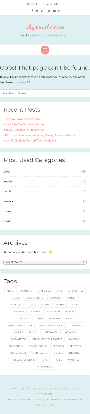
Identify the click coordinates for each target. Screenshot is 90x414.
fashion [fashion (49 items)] (19, 311)
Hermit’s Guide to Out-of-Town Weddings (29, 140)
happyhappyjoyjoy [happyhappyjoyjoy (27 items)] (20, 325)
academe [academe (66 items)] (26, 290)
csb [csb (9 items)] (31, 304)
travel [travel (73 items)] (57, 359)
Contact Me (50, 4)
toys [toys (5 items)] (44, 359)
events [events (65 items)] (60, 304)
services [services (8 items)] (75, 346)
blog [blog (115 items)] (17, 297)
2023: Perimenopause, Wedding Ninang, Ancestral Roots (39, 135)
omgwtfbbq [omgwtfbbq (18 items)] (18, 339)
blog (6, 171)
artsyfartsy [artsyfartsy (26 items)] (75, 290)
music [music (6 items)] (33, 332)
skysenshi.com (45, 26)
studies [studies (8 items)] (58, 353)
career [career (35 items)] (71, 297)
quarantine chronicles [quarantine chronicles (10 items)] (47, 339)
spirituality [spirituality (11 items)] (40, 353)
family (7, 191)
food (6, 221)
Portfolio (33, 4)
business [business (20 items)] (55, 297)
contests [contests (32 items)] (17, 304)
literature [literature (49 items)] (75, 325)
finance (8, 201)
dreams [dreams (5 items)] (44, 304)
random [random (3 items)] (74, 339)
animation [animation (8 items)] (44, 290)
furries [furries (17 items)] (71, 311)
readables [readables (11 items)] (16, 346)
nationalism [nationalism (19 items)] (50, 332)
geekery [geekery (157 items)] (54, 318)
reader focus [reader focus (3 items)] (38, 346)
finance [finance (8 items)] (35, 311)
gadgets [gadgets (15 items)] (23, 318)
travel (7, 211)
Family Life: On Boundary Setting (23, 124)
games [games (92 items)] (39, 318)
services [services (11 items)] (58, 346)
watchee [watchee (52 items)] (73, 359)
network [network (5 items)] (70, 332)
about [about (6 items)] (10, 290)
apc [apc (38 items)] (59, 290)
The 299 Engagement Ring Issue (23, 129)
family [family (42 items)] (75, 304)
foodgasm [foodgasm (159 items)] (53, 311)
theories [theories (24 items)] (74, 353)
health (7, 181)
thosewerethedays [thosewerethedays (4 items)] (23, 359)
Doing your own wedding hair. (22, 119)
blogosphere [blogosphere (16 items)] (34, 297)
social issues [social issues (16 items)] (18, 353)
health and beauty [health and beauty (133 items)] (50, 325)
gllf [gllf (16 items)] (69, 318)
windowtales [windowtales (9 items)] (45, 366)
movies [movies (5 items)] (18, 332)
